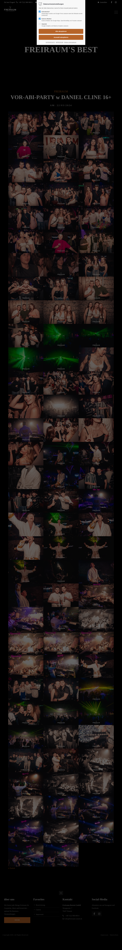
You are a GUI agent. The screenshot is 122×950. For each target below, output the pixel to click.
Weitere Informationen (70, 42)
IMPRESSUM (59, 42)
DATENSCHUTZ (50, 42)
